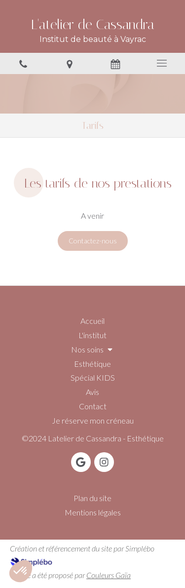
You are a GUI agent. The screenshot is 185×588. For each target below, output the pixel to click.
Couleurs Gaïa (108, 575)
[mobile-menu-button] (162, 63)
